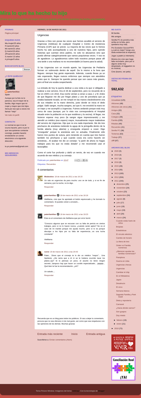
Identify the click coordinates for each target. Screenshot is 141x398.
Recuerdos (51, 164)
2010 (116, 328)
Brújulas (119, 227)
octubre (120, 192)
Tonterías (115, 134)
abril (119, 214)
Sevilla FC (115, 130)
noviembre (121, 188)
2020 (116, 151)
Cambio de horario (124, 238)
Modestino (49, 177)
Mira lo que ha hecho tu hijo (33, 13)
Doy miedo (120, 315)
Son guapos (121, 312)
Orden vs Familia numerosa (123, 246)
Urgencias (120, 268)
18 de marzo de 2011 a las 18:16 (74, 195)
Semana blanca (122, 291)
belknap (75, 391)
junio (119, 206)
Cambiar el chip (122, 272)
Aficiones (115, 103)
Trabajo (114, 137)
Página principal (11, 33)
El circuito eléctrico (124, 234)
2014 (116, 170)
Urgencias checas (123, 265)
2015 (116, 166)
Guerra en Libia (122, 261)
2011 (116, 181)
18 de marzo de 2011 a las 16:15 (68, 177)
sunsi (46, 252)
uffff (112, 141)
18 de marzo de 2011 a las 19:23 (74, 214)
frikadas (114, 124)
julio (119, 203)
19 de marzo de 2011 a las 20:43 (64, 252)
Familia (114, 120)
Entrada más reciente (50, 333)
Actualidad (115, 100)
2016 (116, 162)
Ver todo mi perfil (12, 115)
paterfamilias (50, 195)
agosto (120, 199)
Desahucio (120, 283)
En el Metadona (123, 276)
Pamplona (120, 257)
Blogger (101, 391)
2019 (116, 155)
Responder (49, 187)
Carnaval (120, 304)
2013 (116, 173)
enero (119, 324)
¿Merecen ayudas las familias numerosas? (126, 252)
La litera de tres (122, 242)
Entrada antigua (95, 333)
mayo (119, 210)
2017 (116, 158)
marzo (119, 218)
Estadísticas (121, 230)
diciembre (121, 184)
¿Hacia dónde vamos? (125, 308)
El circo (119, 287)
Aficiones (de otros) (119, 107)
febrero (120, 320)
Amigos (114, 110)
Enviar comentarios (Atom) (60, 340)
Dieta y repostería (123, 300)
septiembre (122, 195)
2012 (116, 177)
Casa (113, 114)
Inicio (74, 333)
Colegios (115, 117)
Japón (118, 280)
